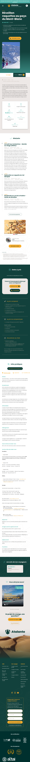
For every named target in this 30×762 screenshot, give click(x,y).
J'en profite (14, 2)
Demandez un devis (15, 246)
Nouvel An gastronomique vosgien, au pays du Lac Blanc (12, 596)
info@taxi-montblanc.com (19, 508)
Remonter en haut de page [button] (14, 609)
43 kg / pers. (15, 126)
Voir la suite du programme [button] (14, 214)
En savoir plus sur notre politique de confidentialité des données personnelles (15, 725)
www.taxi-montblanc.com (8, 509)
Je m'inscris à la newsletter (15, 722)
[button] (2, 5)
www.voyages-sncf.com (14, 498)
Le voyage (8, 75)
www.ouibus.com (22, 479)
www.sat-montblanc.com (8, 481)
